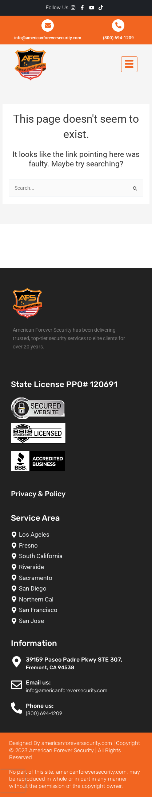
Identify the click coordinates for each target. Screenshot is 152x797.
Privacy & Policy (38, 493)
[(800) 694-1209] (118, 25)
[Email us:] (16, 684)
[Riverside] (78, 567)
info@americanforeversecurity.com (47, 37)
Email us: (38, 682)
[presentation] (12, 781)
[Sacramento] (78, 578)
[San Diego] (78, 588)
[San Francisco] (78, 610)
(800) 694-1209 (118, 37)
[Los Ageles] (78, 534)
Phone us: (39, 705)
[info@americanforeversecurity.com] (47, 25)
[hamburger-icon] (129, 64)
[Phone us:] (16, 708)
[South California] (78, 556)
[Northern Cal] (78, 599)
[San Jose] (78, 621)
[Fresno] (78, 545)
